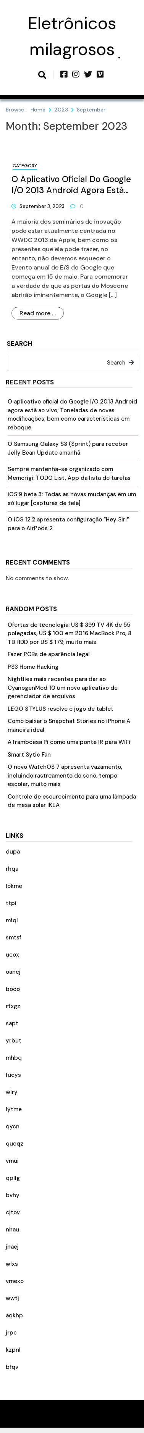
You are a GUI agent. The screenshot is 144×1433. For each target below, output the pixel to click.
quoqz (14, 1143)
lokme (14, 886)
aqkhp (14, 1315)
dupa (13, 851)
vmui (12, 1161)
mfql (12, 920)
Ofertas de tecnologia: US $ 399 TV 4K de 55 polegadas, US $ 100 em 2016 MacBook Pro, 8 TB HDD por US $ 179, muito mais (69, 633)
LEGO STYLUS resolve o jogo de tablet (60, 709)
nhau (12, 1229)
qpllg (13, 1178)
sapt (12, 1023)
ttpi (11, 903)
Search (19, 344)
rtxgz (13, 1006)
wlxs (12, 1264)
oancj (13, 972)
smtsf (13, 937)
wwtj (12, 1298)
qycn (12, 1126)
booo (13, 989)
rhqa (12, 869)
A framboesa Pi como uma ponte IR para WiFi (69, 742)
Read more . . (37, 313)
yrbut (13, 1040)
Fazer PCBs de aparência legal (49, 654)
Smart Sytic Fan (29, 754)
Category (25, 166)
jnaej (12, 1247)
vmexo (15, 1281)
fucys (13, 1075)
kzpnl (13, 1350)
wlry (12, 1092)
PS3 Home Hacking (33, 667)
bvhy (12, 1195)
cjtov (13, 1212)
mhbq (14, 1058)
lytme (14, 1109)
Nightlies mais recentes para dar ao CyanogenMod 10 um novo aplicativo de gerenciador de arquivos (63, 687)
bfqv (12, 1367)
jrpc (11, 1332)
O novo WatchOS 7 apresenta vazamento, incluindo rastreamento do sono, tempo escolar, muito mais (65, 775)
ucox (12, 955)
